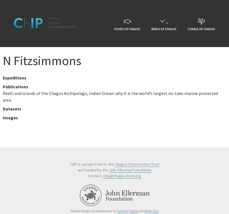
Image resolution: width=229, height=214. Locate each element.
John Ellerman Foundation (130, 169)
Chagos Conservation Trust (137, 164)
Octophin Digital (127, 211)
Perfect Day (151, 211)
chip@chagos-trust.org (122, 175)
